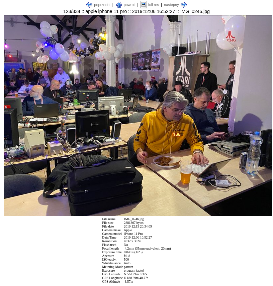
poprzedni (102, 5)
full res (153, 5)
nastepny (171, 5)
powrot (129, 5)
